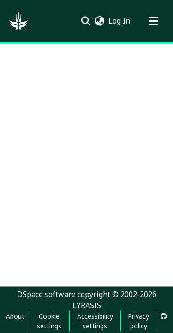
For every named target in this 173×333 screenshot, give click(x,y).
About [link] (15, 316)
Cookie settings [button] (49, 321)
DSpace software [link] (46, 294)
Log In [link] (119, 21)
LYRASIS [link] (86, 305)
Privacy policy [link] (138, 321)
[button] (18, 20)
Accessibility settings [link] (95, 321)
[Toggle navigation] (153, 21)
